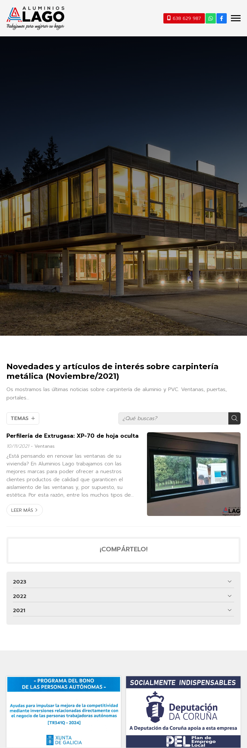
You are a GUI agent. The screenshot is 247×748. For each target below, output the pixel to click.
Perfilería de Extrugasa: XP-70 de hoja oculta (72, 435)
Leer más (22, 510)
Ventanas (44, 446)
